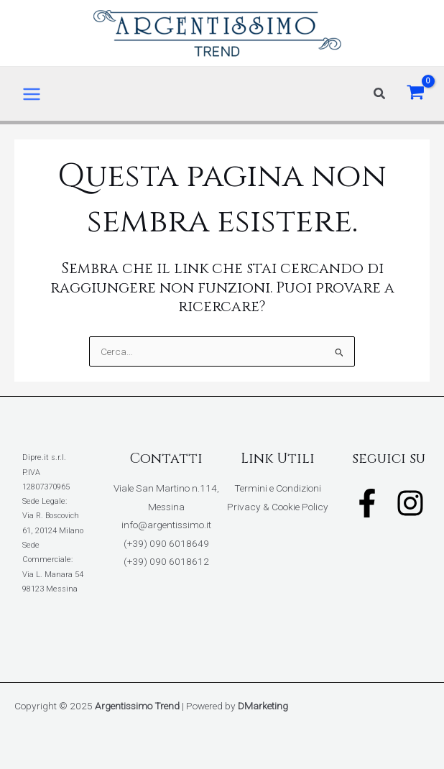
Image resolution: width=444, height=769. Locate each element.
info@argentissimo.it (166, 524)
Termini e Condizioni (277, 488)
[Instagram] (410, 503)
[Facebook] (367, 503)
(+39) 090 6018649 (166, 543)
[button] (380, 94)
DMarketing (263, 706)
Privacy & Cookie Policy (277, 506)
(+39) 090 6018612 (166, 561)
